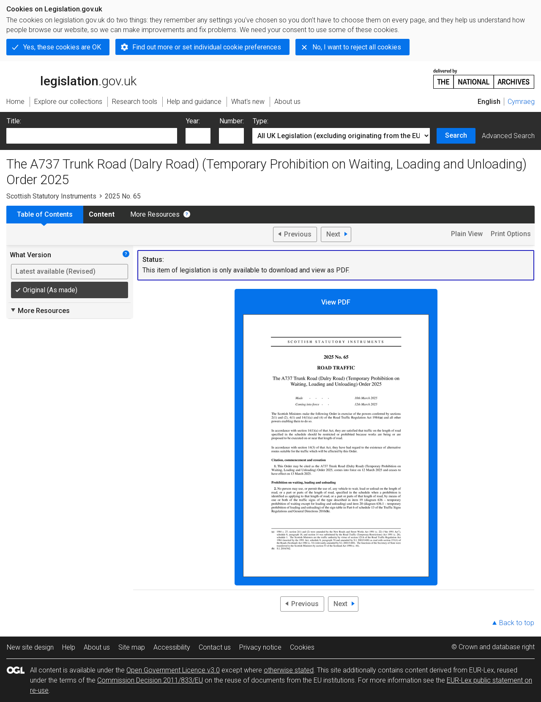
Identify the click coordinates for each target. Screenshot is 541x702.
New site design (30, 647)
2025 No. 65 (123, 196)
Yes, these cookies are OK (62, 47)
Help (68, 647)
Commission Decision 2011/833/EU (150, 680)
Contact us (215, 647)
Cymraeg (521, 102)
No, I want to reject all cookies (356, 47)
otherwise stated (289, 670)
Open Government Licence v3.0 (173, 670)
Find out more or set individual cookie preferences (206, 47)
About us (97, 647)
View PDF (336, 437)
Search (456, 135)
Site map (131, 647)
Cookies (302, 647)
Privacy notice (260, 647)
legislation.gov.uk (71, 78)
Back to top (516, 623)
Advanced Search (508, 136)
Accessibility (171, 647)
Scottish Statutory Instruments (51, 196)
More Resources (155, 214)
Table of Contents (45, 214)
